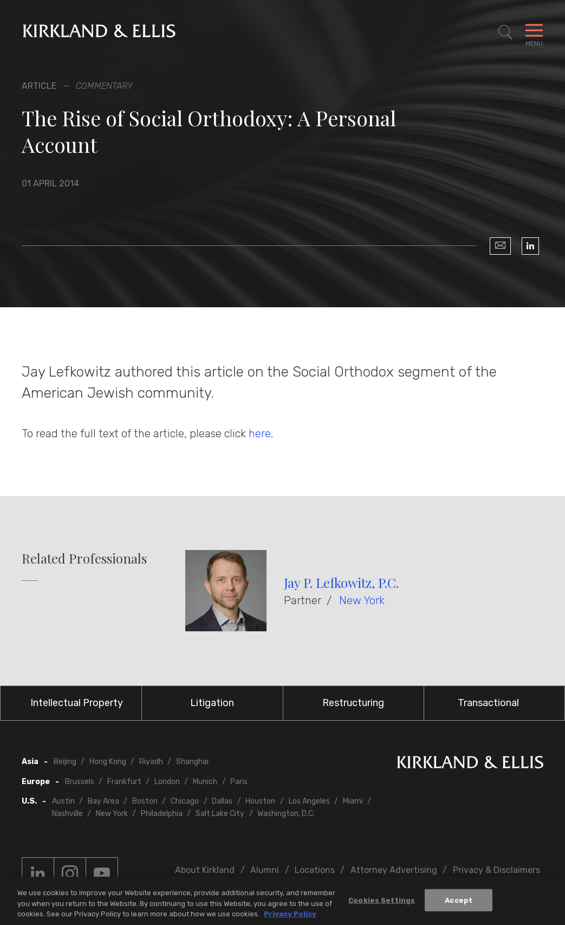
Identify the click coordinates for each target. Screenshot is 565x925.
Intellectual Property (76, 703)
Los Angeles (309, 801)
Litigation (212, 703)
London (167, 781)
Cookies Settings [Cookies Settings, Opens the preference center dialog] (381, 903)
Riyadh (151, 761)
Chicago (185, 801)
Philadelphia (162, 813)
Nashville (67, 813)
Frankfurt (124, 781)
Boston (145, 801)
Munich (205, 781)
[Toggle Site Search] (505, 32)
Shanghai (192, 761)
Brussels (79, 781)
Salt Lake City (220, 813)
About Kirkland (205, 870)
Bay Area (103, 801)
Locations (315, 870)
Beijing (65, 761)
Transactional (488, 703)
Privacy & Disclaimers (496, 870)
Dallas (222, 801)
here (260, 433)
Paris (239, 781)
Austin (63, 801)
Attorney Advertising (393, 870)
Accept (458, 903)
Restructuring (353, 703)
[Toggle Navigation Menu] (534, 32)
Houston (260, 801)
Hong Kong (107, 761)
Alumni (264, 870)
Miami (353, 801)
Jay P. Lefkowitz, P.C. (341, 582)
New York (362, 600)
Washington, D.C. (286, 813)
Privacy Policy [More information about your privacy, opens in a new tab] (290, 917)
